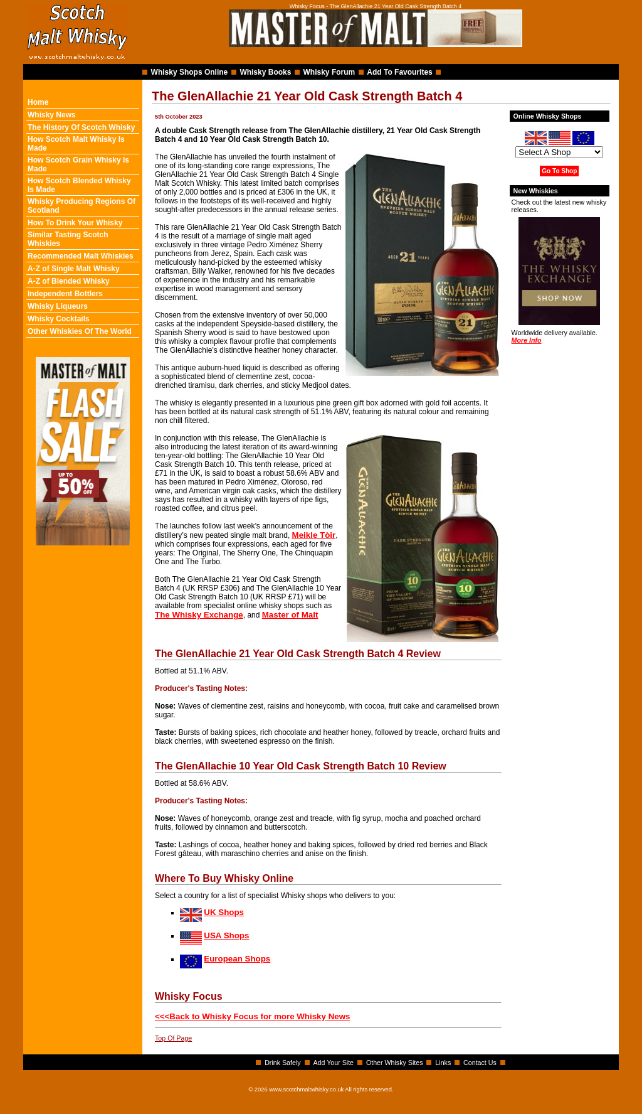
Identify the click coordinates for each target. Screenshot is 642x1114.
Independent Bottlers (65, 293)
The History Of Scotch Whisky (81, 127)
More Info (527, 340)
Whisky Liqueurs (58, 306)
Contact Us (480, 1062)
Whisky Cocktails (59, 318)
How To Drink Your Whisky (75, 222)
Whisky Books (265, 72)
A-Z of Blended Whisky (69, 281)
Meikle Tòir (314, 535)
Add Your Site (333, 1062)
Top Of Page (173, 1038)
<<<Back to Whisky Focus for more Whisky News (252, 1016)
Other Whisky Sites (394, 1062)
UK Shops (224, 912)
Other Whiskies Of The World (80, 331)
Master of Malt (290, 614)
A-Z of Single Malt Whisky (74, 268)
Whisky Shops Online (189, 72)
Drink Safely (282, 1062)
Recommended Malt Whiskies (81, 256)
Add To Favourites (399, 72)
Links (443, 1062)
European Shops (237, 958)
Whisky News (52, 114)
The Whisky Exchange (199, 614)
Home (38, 102)
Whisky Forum (329, 72)
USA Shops (226, 935)
